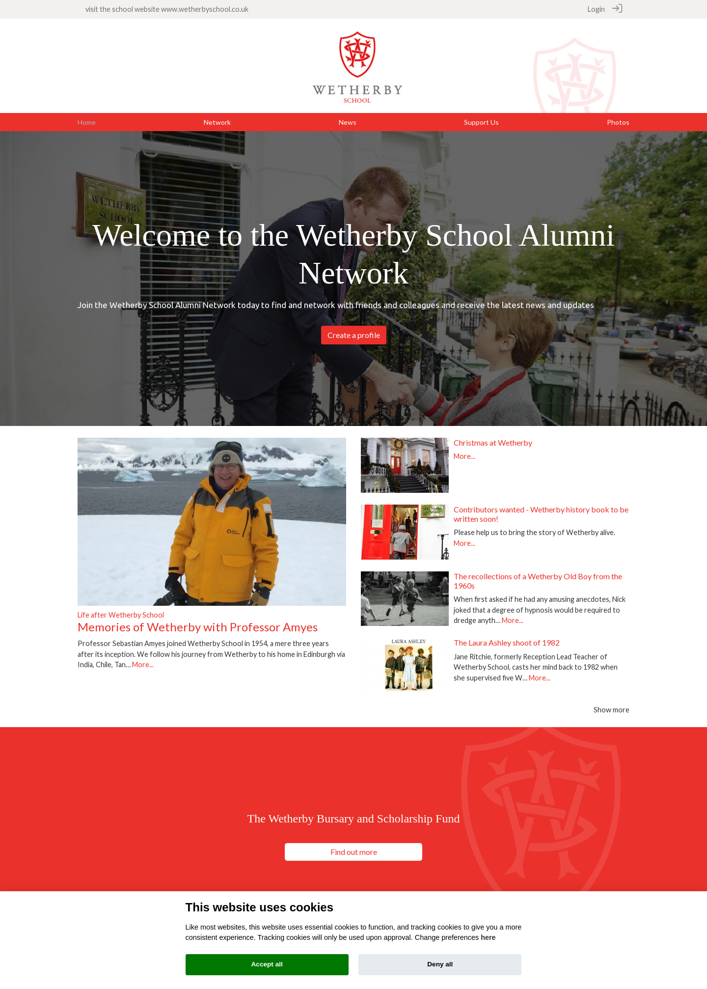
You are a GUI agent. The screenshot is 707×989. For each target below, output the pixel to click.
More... (143, 664)
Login (596, 9)
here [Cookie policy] (488, 937)
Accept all (267, 964)
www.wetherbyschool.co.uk (204, 9)
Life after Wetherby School (121, 614)
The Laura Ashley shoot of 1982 (507, 642)
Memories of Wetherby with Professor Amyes (198, 626)
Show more (611, 709)
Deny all (440, 964)
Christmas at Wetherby (493, 442)
